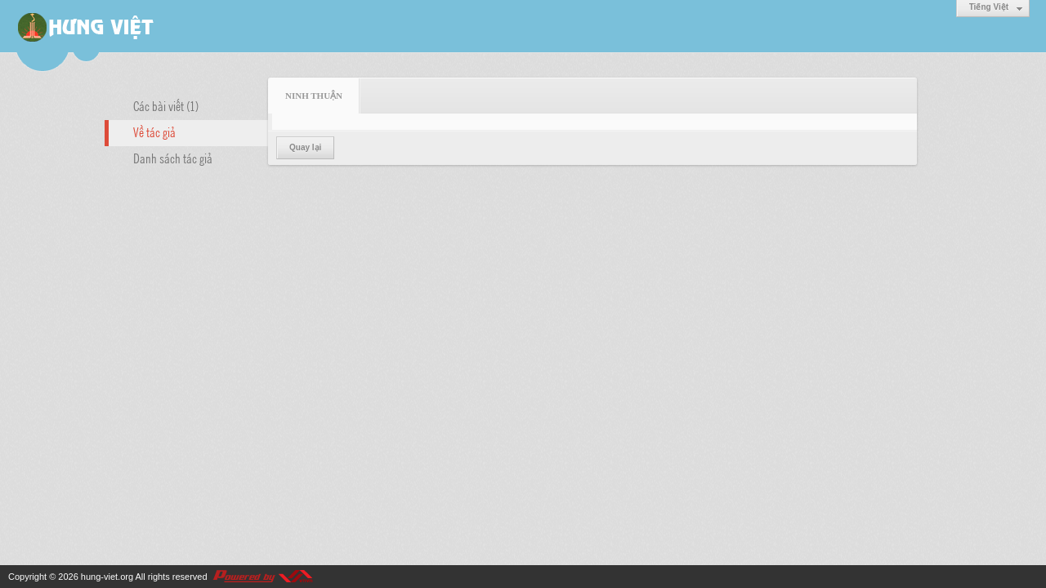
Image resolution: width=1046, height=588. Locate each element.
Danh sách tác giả (172, 158)
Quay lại (305, 147)
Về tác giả (154, 131)
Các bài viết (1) (166, 105)
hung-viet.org (107, 576)
